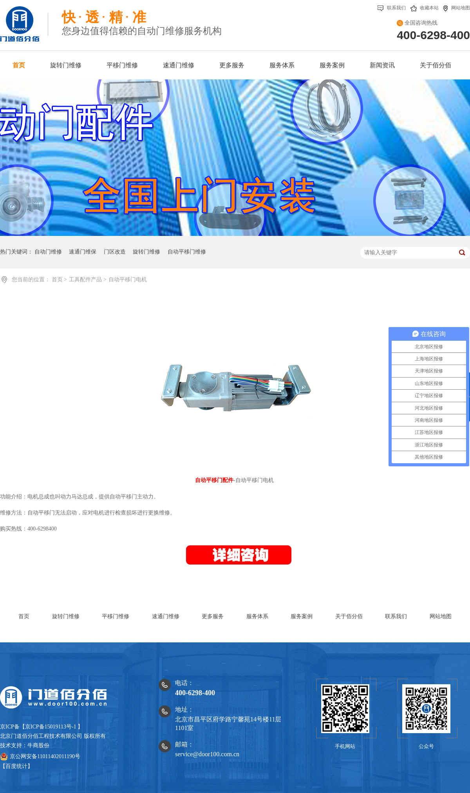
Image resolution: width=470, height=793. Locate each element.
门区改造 (115, 252)
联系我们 (392, 8)
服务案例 (302, 616)
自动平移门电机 (127, 279)
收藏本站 (424, 8)
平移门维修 (115, 616)
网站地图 (456, 8)
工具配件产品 (86, 279)
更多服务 (213, 616)
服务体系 (257, 616)
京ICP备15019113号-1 (50, 727)
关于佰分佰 (349, 616)
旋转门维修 (146, 252)
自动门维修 (48, 252)
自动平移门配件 (214, 480)
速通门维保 (82, 252)
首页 (58, 279)
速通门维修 (165, 616)
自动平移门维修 (187, 252)
